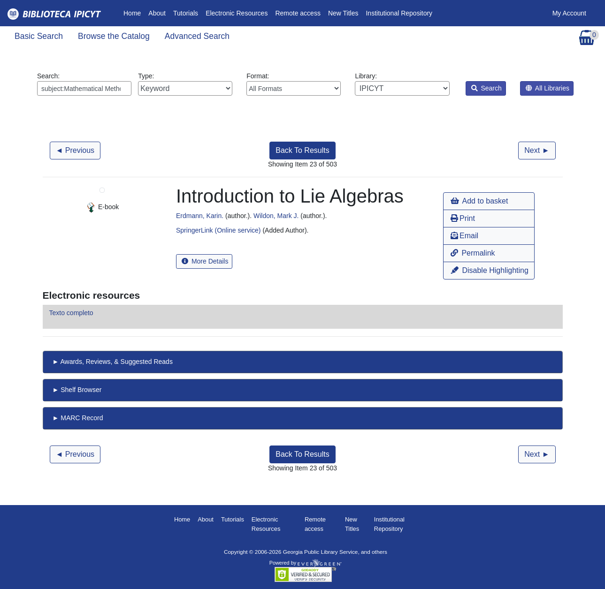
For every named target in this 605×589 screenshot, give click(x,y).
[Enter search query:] (84, 88)
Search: (84, 84)
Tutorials (185, 13)
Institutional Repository (399, 13)
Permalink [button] (473, 253)
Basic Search (39, 36)
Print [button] (463, 218)
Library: (402, 84)
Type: (185, 84)
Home (134, 12)
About (157, 13)
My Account (569, 13)
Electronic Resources (237, 13)
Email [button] (464, 236)
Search (486, 88)
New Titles (343, 13)
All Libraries (547, 88)
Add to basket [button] (479, 201)
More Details (205, 261)
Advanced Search (197, 36)
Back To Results (302, 150)
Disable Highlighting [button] (489, 270)
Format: (293, 84)
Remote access (297, 13)
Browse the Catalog (114, 36)
